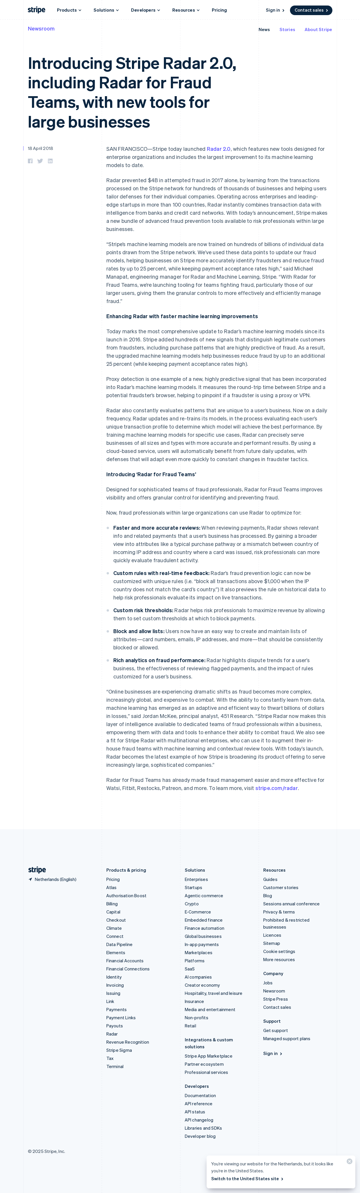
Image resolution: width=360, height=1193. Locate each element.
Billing (112, 904)
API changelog (199, 1120)
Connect (114, 936)
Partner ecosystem (204, 1064)
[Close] (348, 1163)
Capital (113, 912)
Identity (114, 977)
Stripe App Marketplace (208, 1056)
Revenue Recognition (127, 1042)
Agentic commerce (204, 895)
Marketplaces (198, 952)
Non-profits (196, 1017)
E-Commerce (198, 912)
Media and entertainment (210, 1009)
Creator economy (202, 985)
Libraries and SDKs (203, 1128)
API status (195, 1112)
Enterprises (196, 879)
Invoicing (115, 985)
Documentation (200, 1095)
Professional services (206, 1072)
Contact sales (312, 10)
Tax (110, 1058)
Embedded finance (204, 920)
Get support (275, 1030)
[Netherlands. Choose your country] (52, 879)
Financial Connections (128, 969)
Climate (114, 928)
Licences (272, 935)
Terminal (115, 1066)
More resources (279, 959)
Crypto (192, 904)
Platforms (195, 960)
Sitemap (271, 943)
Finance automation (205, 928)
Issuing (113, 993)
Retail (190, 1026)
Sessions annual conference (291, 904)
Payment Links (121, 1017)
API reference (199, 1103)
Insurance (194, 1001)
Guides (270, 879)
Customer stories (281, 887)
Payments (116, 1009)
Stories (287, 29)
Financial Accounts (125, 960)
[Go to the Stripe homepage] (34, 870)
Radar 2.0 (219, 148)
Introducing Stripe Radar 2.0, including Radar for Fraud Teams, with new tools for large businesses (132, 91)
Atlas (111, 887)
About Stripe (318, 29)
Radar (112, 1034)
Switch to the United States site (247, 1178)
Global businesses (203, 936)
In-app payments (202, 944)
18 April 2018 (40, 148)
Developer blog (200, 1136)
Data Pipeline (119, 944)
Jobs (268, 983)
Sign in (275, 10)
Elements (116, 952)
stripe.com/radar (276, 787)
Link (110, 1001)
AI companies (198, 977)
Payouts (114, 1026)
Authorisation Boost (126, 895)
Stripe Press (275, 999)
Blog (267, 895)
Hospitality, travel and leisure (214, 993)
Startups (194, 887)
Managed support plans (287, 1038)
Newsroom (41, 28)
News (264, 29)
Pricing (219, 10)
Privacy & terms (279, 912)
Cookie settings (279, 951)
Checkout (116, 920)
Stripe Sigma (119, 1050)
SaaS (190, 969)
